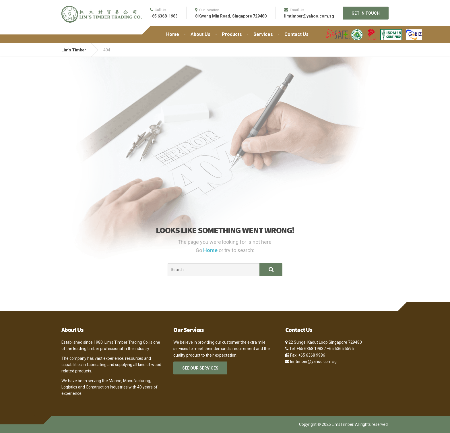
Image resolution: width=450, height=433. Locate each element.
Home (172, 34)
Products (232, 34)
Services (263, 34)
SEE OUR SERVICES (200, 368)
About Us (200, 34)
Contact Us (296, 34)
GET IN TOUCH (366, 13)
